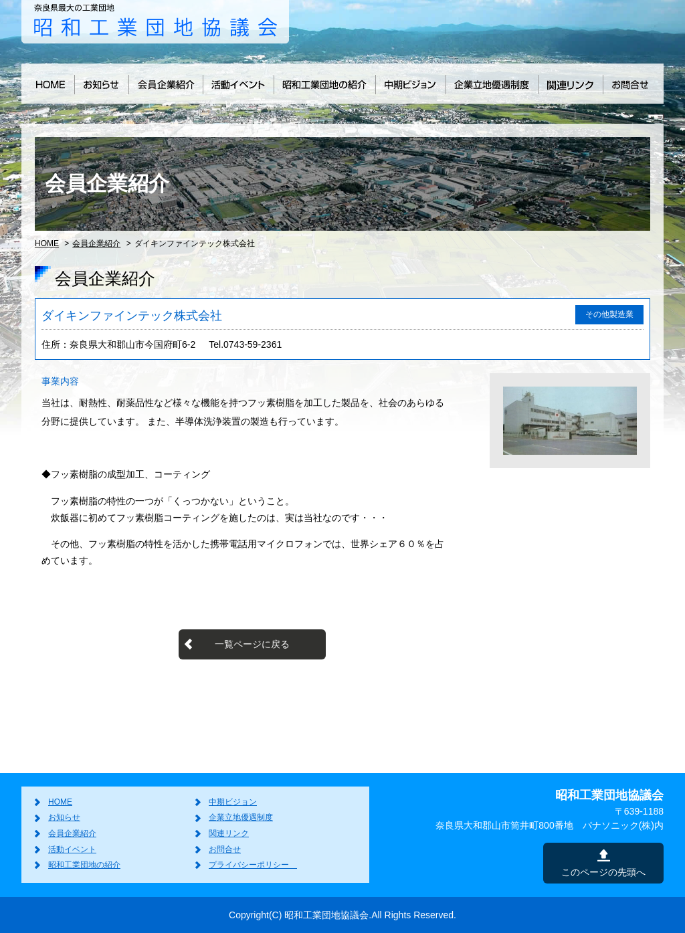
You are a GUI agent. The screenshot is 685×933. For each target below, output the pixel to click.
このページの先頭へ (603, 872)
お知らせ (64, 817)
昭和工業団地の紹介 (84, 864)
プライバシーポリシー (253, 864)
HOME (47, 243)
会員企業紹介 (96, 243)
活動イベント (72, 849)
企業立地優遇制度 (241, 817)
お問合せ (225, 849)
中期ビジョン (233, 802)
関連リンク (229, 833)
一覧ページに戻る (252, 644)
